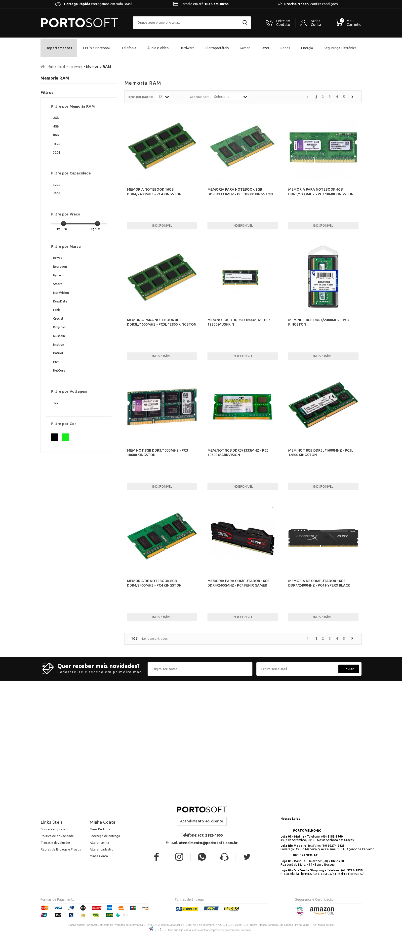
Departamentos (58, 48)
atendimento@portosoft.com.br (208, 843)
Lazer (265, 48)
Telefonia (128, 48)
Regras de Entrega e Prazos (61, 849)
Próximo (352, 97)
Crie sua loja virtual (180, 930)
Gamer (245, 48)
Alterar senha (99, 842)
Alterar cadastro (102, 849)
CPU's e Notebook (97, 48)
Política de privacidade (57, 836)
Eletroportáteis (217, 48)
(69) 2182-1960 (210, 835)
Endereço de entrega (105, 836)
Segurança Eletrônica (340, 48)
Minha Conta (99, 856)
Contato (283, 23)
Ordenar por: (199, 96)
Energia (307, 48)
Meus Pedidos (100, 829)
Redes (285, 48)
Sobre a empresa (53, 829)
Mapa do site (326, 924)
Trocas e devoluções (56, 842)
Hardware (187, 48)
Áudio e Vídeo (158, 48)
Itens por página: (140, 96)
